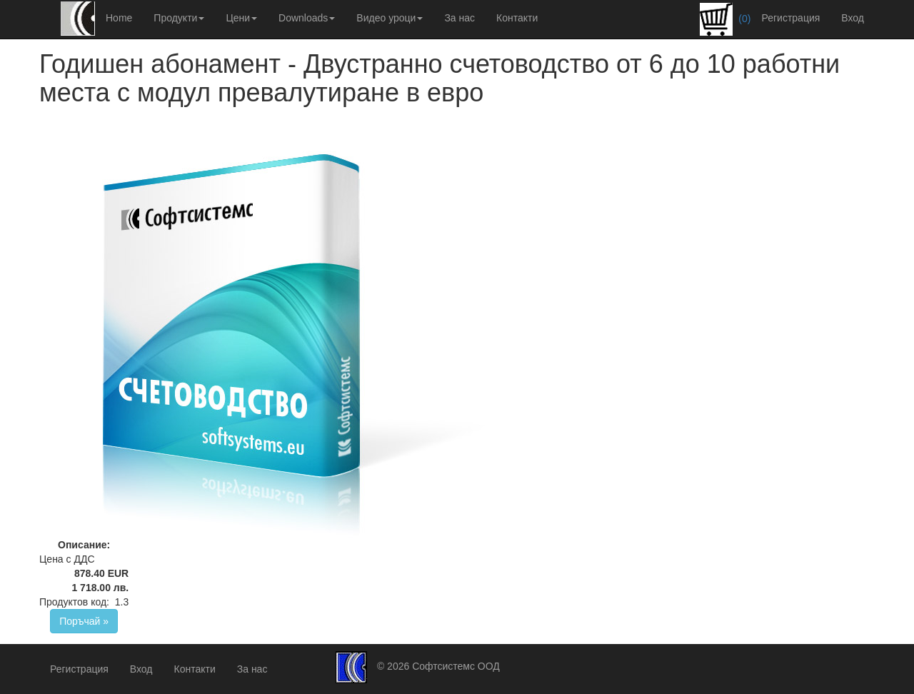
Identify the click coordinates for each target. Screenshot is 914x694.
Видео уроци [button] (389, 18)
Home (119, 18)
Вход (852, 18)
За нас (459, 18)
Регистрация (790, 18)
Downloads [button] (306, 18)
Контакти (517, 18)
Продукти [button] (179, 18)
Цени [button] (241, 18)
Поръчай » (84, 621)
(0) (725, 19)
